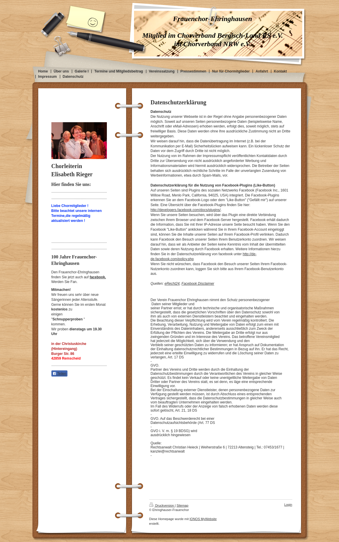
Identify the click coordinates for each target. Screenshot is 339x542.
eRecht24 (172, 284)
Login (288, 504)
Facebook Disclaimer (198, 284)
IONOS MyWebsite (203, 519)
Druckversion (162, 505)
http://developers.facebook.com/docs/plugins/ (186, 210)
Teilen (59, 374)
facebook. (98, 277)
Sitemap (182, 505)
